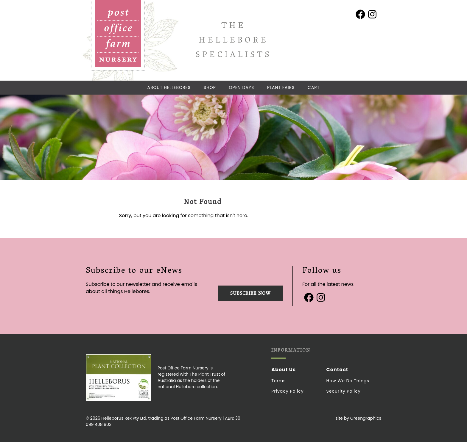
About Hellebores (169, 87)
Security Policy (343, 391)
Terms (278, 381)
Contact (337, 369)
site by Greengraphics (358, 418)
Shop (210, 87)
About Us (283, 369)
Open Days (241, 87)
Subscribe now (250, 293)
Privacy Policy (287, 391)
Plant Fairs (281, 87)
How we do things (347, 381)
